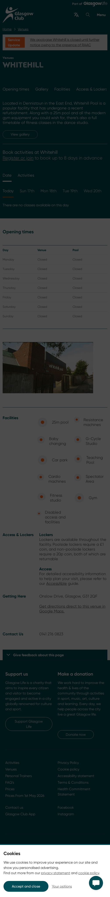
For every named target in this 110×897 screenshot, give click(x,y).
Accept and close (26, 886)
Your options (62, 886)
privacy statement (55, 873)
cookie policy (88, 873)
